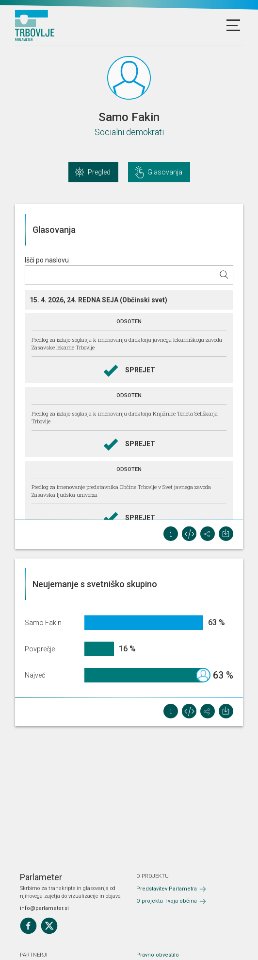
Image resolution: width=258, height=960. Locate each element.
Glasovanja (164, 172)
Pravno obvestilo (157, 955)
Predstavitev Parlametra (166, 889)
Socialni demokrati (129, 132)
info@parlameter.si (44, 908)
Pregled (99, 172)
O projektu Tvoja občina (166, 901)
